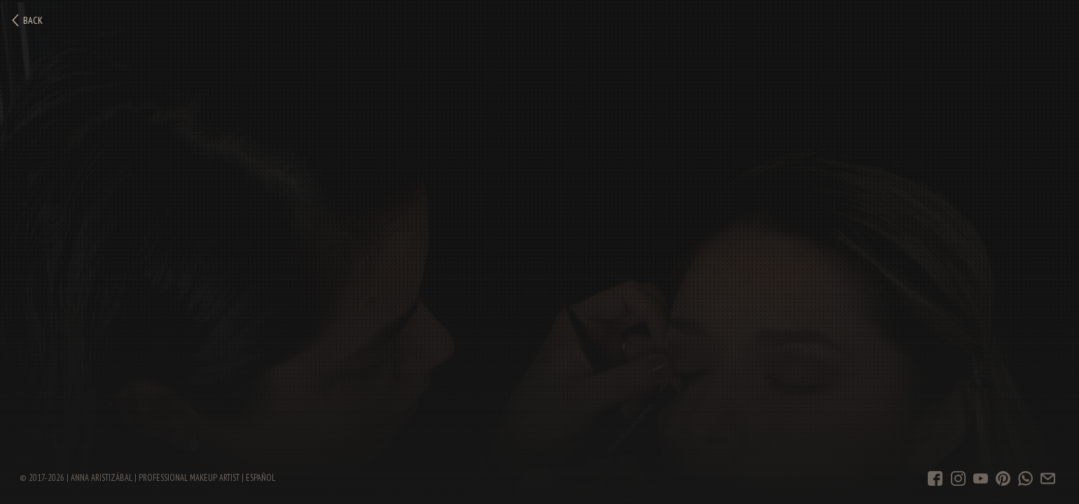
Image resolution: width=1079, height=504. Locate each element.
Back (27, 20)
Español (260, 477)
